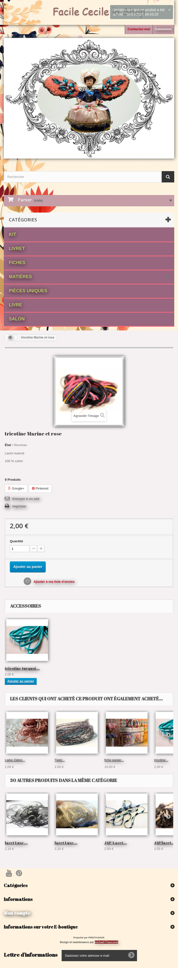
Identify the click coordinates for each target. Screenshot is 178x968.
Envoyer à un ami (25, 499)
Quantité (16, 541)
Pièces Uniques (28, 290)
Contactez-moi (138, 29)
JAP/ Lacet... (115, 842)
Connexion (163, 29)
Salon (17, 319)
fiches (17, 262)
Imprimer (19, 506)
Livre (15, 305)
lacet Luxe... (16, 842)
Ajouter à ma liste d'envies (54, 582)
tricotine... (161, 760)
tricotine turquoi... (72, 668)
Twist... (60, 760)
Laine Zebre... (15, 760)
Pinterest (40, 488)
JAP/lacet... (164, 842)
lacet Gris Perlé (19, 668)
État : (9, 445)
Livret (17, 248)
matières (20, 276)
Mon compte (17, 913)
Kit (12, 234)
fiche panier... (114, 760)
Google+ (16, 488)
